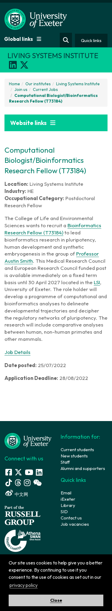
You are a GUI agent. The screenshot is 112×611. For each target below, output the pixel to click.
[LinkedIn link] (39, 472)
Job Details (17, 352)
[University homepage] (28, 440)
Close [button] (56, 600)
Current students (77, 449)
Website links (33, 122)
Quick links (91, 40)
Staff (65, 462)
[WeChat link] (37, 482)
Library (68, 505)
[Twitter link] (18, 472)
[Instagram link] (27, 482)
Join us (20, 89)
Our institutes (38, 83)
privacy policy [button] (24, 585)
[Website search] (66, 40)
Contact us (71, 518)
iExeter (68, 499)
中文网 (21, 494)
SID (64, 511)
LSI (97, 282)
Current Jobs (45, 89)
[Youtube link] (29, 472)
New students (74, 456)
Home (14, 83)
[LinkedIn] (13, 65)
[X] (24, 65)
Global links (22, 39)
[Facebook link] (8, 472)
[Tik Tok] (8, 482)
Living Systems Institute (78, 83)
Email (66, 493)
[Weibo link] (9, 493)
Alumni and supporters (83, 468)
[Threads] (18, 482)
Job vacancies (75, 524)
